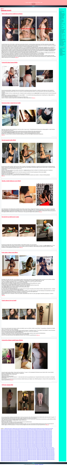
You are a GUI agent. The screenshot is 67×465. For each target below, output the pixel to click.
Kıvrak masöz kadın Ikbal (9, 140)
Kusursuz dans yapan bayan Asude (11, 102)
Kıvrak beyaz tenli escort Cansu (10, 216)
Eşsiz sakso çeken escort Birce (10, 252)
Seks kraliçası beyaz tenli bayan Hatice (12, 13)
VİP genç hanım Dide (7, 384)
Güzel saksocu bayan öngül (9, 300)
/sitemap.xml (41, 464)
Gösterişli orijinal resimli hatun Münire (12, 340)
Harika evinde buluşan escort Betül (11, 180)
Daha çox (16, 57)
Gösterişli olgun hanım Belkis (10, 62)
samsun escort (62, 13)
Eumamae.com (62, 14)
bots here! (36, 464)
